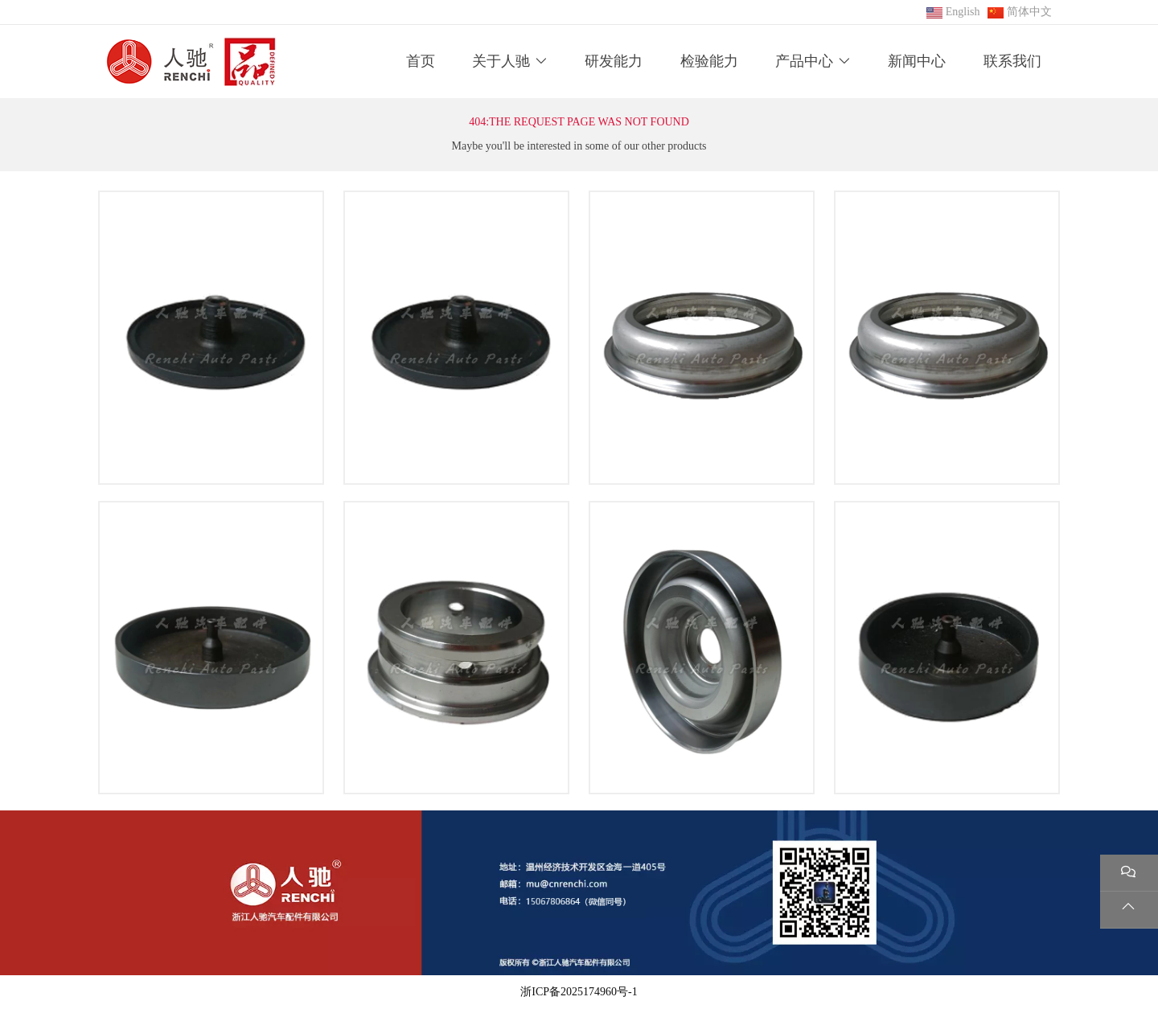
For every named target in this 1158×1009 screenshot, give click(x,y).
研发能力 (614, 61)
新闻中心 (917, 61)
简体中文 (1029, 12)
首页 (420, 61)
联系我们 (1012, 61)
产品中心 (804, 61)
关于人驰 (501, 61)
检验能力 (709, 61)
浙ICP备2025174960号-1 (578, 992)
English (963, 12)
